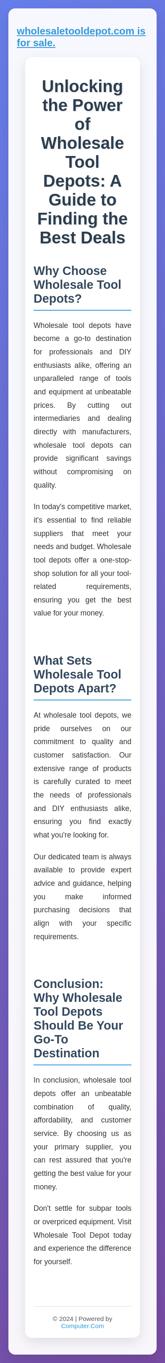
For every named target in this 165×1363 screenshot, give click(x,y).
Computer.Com (82, 1325)
